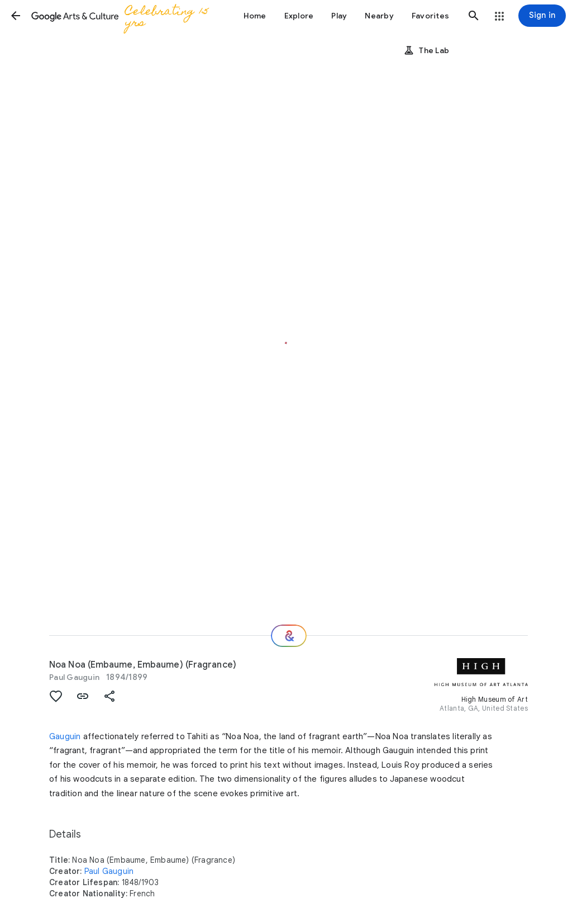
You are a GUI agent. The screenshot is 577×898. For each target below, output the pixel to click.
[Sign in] (542, 15)
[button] (15, 15)
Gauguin (64, 736)
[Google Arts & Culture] (124, 15)
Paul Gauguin (74, 677)
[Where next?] (289, 636)
